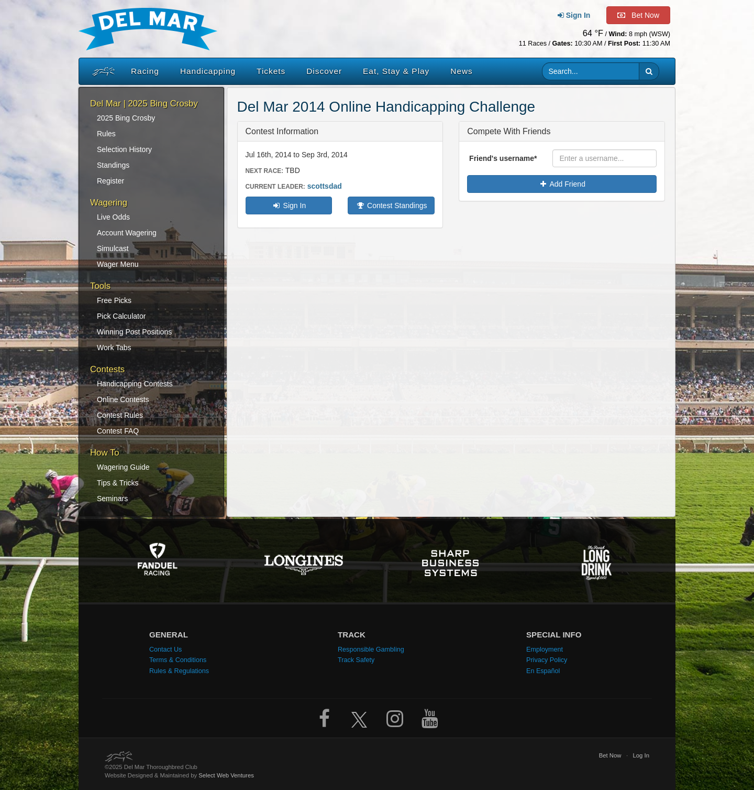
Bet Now (610, 755)
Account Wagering (127, 233)
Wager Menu (118, 264)
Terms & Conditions (177, 660)
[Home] (101, 71)
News (461, 71)
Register (110, 181)
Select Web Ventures (226, 775)
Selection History (124, 149)
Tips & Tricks (118, 483)
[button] (649, 71)
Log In (641, 755)
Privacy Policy (546, 660)
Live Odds (113, 217)
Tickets (271, 71)
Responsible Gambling (371, 649)
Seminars (112, 498)
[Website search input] (591, 71)
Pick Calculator (121, 316)
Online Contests (123, 399)
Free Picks (114, 300)
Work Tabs (114, 347)
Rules (106, 133)
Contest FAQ (118, 431)
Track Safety (356, 660)
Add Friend (561, 184)
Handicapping (208, 71)
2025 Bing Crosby (126, 118)
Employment (544, 649)
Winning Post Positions (134, 332)
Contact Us (165, 649)
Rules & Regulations (179, 671)
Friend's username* (503, 158)
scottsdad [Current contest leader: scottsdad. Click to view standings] (324, 186)
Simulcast (113, 248)
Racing (145, 71)
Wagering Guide (123, 467)
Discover (324, 71)
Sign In (289, 205)
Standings (113, 165)
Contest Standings (391, 205)
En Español (543, 671)
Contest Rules (120, 415)
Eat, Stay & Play (396, 71)
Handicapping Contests (135, 384)
